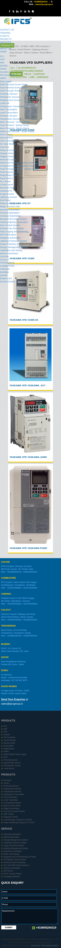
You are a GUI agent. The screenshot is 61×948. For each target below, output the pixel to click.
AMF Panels (9, 814)
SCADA (3, 65)
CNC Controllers (8, 141)
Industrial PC (6, 191)
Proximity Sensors (9, 94)
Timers (3, 69)
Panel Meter (9, 746)
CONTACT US (7, 29)
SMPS (3, 78)
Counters (4, 72)
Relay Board (9, 749)
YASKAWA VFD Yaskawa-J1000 (28, 457)
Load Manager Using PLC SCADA (18, 820)
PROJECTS (6, 39)
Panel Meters (6, 178)
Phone (5, 904)
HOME (3, 51)
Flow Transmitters (8, 109)
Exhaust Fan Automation (12, 228)
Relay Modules (7, 203)
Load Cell (4, 103)
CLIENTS (4, 36)
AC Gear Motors (8, 144)
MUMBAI (4, 272)
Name (4, 891)
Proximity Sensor (11, 760)
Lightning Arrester (8, 197)
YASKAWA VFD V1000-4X (23, 320)
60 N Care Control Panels (14, 811)
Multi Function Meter (12, 806)
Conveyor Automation (10, 216)
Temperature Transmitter (14, 794)
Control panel (6, 184)
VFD (2, 59)
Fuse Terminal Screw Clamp (13, 87)
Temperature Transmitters (12, 106)
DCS (5, 757)
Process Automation (9, 213)
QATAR (3, 275)
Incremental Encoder (12, 803)
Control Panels (10, 740)
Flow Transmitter (10, 797)
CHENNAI (5, 269)
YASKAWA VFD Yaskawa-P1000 (28, 548)
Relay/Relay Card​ (8, 175)
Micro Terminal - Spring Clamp (14, 128)
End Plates (5, 200)
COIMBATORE (7, 266)
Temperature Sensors (10, 119)
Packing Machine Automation (14, 222)
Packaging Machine (12, 876)
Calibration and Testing (11, 250)
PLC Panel (5, 181)
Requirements (8, 911)
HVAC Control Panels (12, 874)
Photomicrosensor (11, 786)
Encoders (8, 780)
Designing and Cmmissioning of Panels (20, 857)
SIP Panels (8, 871)
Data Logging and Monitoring (14, 231)
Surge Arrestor (7, 194)
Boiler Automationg (11, 854)
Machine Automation (10, 209)
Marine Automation (9, 253)
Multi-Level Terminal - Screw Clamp (17, 131)
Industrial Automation (12, 834)
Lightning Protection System (13, 241)
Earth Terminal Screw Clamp (14, 84)
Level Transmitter (11, 800)
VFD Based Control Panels (15, 860)
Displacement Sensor (12, 789)
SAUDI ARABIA (7, 281)
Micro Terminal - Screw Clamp (14, 122)
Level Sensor (9, 768)
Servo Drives (6, 134)
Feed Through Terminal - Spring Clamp (19, 169)
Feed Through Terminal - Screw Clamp (18, 90)
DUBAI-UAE (6, 278)
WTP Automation (8, 234)
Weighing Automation (10, 238)
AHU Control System (10, 225)
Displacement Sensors (11, 100)
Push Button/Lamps (9, 172)
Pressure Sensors (8, 116)
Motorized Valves (8, 159)
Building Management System (16, 848)
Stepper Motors (7, 153)
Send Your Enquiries (13, 699)
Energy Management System (14, 247)
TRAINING (5, 33)
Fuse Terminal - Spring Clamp (14, 125)
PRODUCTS (7, 45)
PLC (2, 56)
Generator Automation (13, 851)
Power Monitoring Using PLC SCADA (19, 822)
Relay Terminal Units (10, 206)
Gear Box (4, 147)
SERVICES (5, 42)
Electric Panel (9, 743)
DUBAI (4, 670)
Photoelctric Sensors (10, 97)
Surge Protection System (12, 244)
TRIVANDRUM (7, 263)
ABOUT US (5, 48)
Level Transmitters (9, 112)
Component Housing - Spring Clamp (17, 166)
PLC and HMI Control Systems (16, 865)
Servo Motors (6, 137)
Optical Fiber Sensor (12, 763)
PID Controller (9, 737)
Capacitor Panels (11, 817)
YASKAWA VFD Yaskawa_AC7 (27, 385)
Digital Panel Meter (11, 808)
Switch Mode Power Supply (15, 754)
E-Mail (5, 898)
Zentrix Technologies (44, 945)
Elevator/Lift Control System (13, 219)
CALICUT (4, 259)
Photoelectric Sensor (12, 766)
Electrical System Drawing (14, 862)
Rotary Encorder (8, 150)
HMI (2, 62)
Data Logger (6, 81)
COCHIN (4, 256)
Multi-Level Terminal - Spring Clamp (17, 162)
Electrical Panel (7, 187)
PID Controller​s (7, 75)
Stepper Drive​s (7, 156)
